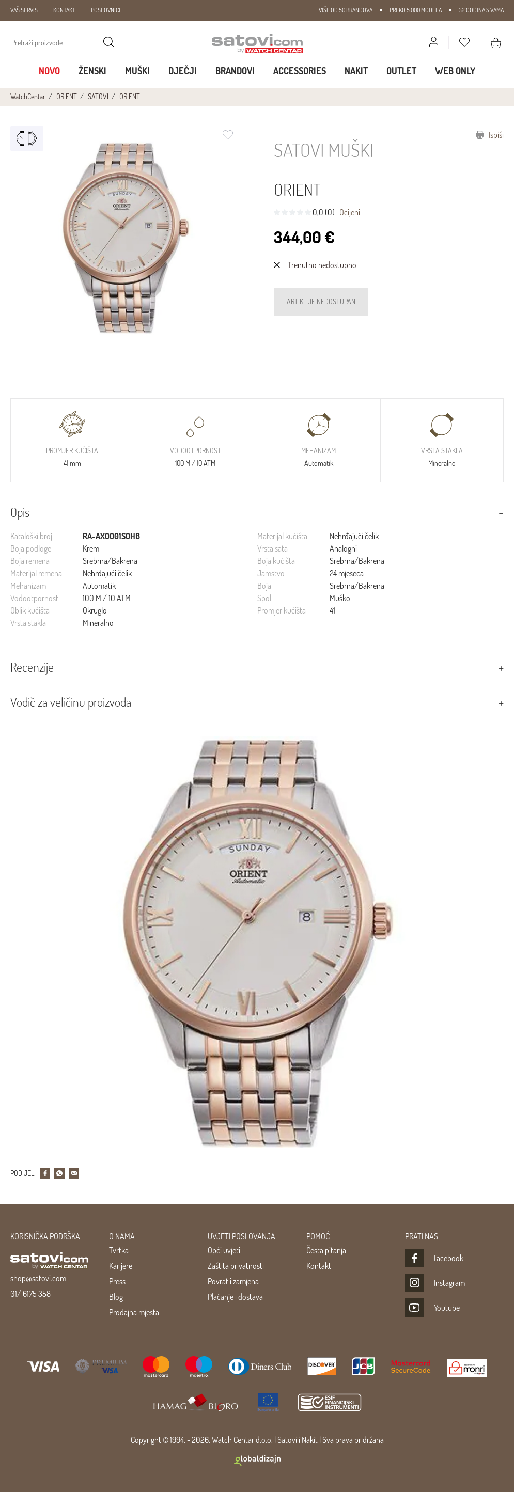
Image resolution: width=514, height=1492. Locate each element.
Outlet (401, 70)
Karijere (120, 1266)
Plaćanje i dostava (235, 1297)
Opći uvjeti (224, 1250)
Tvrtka (119, 1250)
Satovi (287, 1440)
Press (117, 1281)
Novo (49, 70)
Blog (116, 1297)
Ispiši (490, 135)
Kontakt (318, 1266)
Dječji (182, 70)
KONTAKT (64, 10)
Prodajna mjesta (134, 1312)
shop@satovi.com (38, 1278)
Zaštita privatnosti (236, 1266)
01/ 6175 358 (30, 1294)
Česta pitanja (326, 1250)
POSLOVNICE (106, 10)
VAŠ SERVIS (24, 10)
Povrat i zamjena (233, 1281)
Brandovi (235, 70)
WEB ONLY (455, 70)
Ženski (92, 70)
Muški (137, 70)
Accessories (299, 70)
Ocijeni (349, 212)
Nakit (356, 70)
